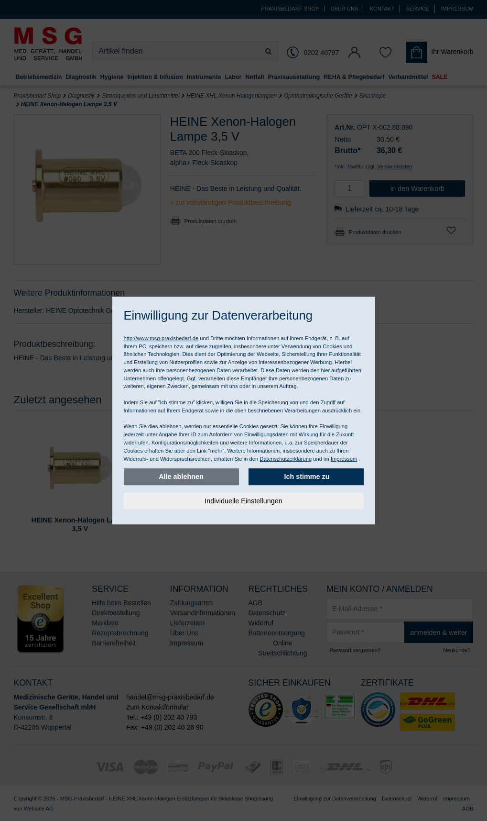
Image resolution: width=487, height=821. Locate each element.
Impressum (344, 459)
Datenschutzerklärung (286, 459)
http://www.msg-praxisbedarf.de (161, 338)
